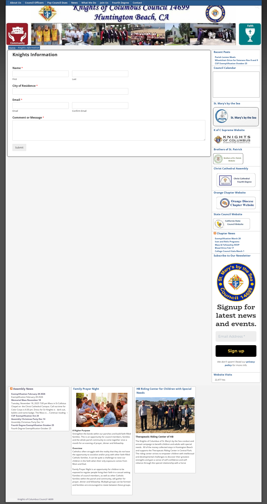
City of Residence (25, 86)
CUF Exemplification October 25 (231, 63)
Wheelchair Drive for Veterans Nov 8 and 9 (236, 60)
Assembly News (23, 388)
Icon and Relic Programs (227, 241)
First (14, 79)
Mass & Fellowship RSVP (227, 244)
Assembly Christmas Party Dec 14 (28, 419)
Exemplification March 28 (228, 238)
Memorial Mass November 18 (26, 400)
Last (74, 79)
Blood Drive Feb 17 (224, 247)
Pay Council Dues (57, 2)
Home (12, 47)
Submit (19, 147)
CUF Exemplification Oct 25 (25, 415)
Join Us (104, 2)
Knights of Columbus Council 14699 (35, 499)
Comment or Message (28, 117)
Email (17, 100)
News (74, 2)
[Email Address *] (236, 336)
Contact (137, 2)
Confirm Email (79, 110)
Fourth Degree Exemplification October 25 (32, 425)
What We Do (88, 2)
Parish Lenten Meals (225, 57)
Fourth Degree (120, 2)
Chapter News (226, 233)
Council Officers (34, 2)
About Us (15, 2)
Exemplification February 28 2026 (28, 393)
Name (17, 68)
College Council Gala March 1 (229, 251)
